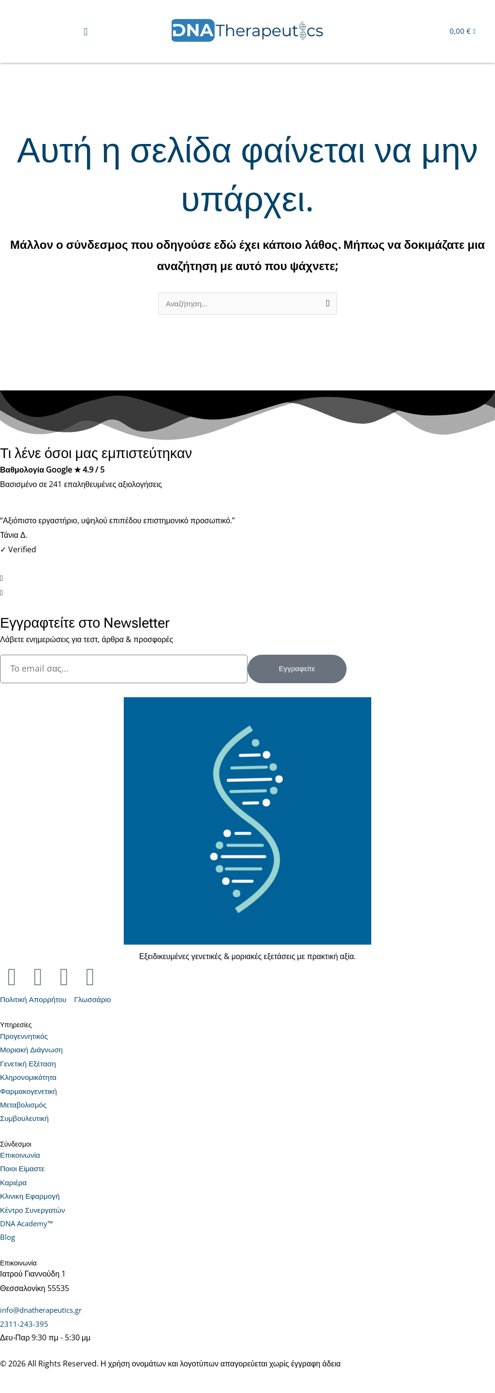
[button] (86, 31)
